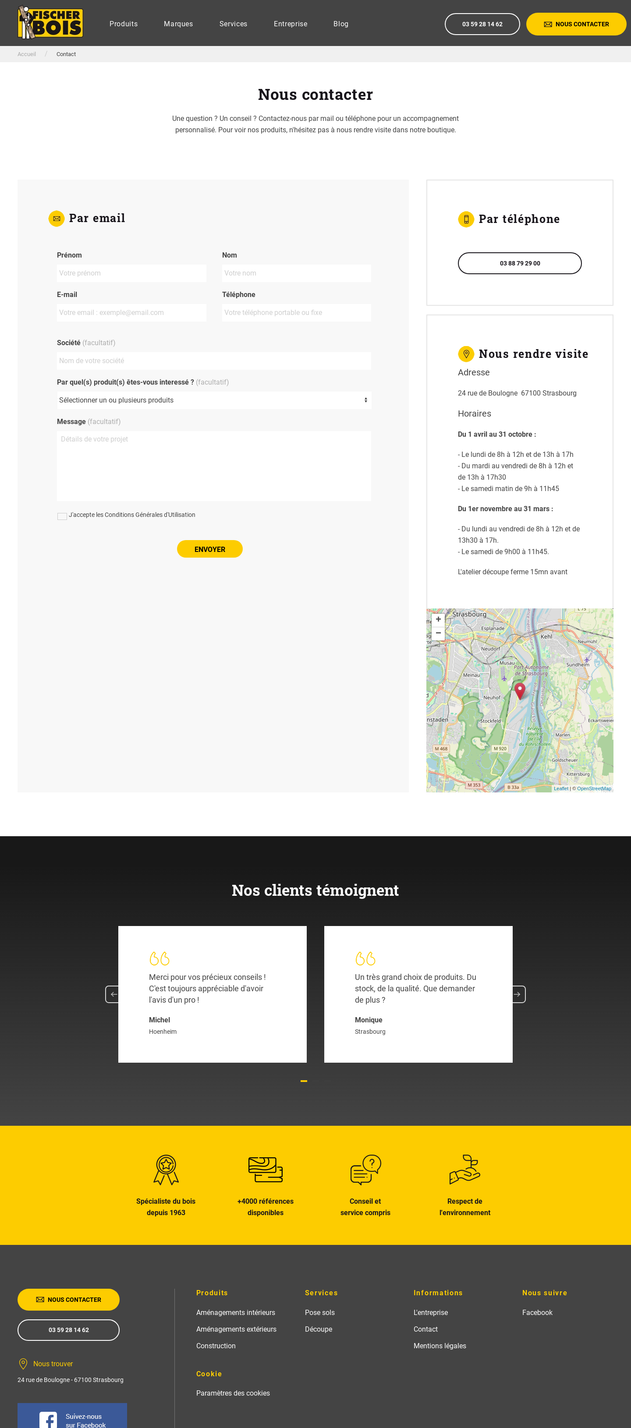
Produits (124, 24)
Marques (178, 24)
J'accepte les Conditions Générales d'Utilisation (132, 514)
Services (234, 24)
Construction (216, 1346)
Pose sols (320, 1312)
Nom (229, 255)
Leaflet (561, 788)
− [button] (438, 633)
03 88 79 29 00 (520, 263)
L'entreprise (431, 1312)
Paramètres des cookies (233, 1393)
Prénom (69, 255)
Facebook (537, 1312)
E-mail (67, 294)
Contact (426, 1329)
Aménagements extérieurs (236, 1329)
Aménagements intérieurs (235, 1312)
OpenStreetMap (594, 788)
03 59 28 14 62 (482, 24)
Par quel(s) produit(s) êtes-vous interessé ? (143, 382)
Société (86, 343)
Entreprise (291, 24)
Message (89, 421)
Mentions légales (440, 1346)
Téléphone (238, 294)
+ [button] (438, 620)
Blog (341, 24)
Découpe (318, 1329)
